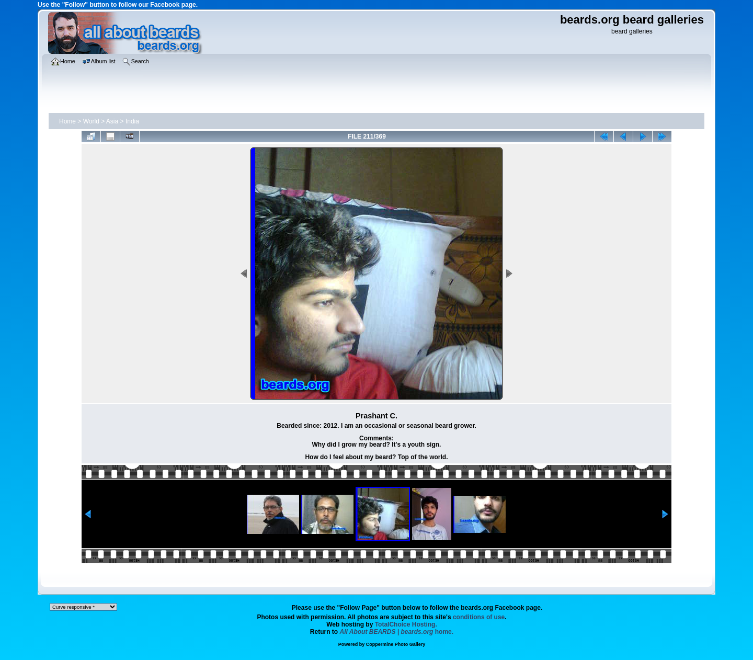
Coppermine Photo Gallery (396, 644)
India (132, 121)
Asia (112, 121)
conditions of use (479, 617)
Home (67, 121)
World (91, 121)
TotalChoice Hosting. (406, 624)
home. (397, 631)
